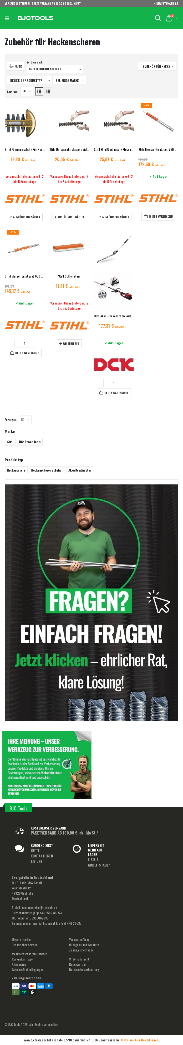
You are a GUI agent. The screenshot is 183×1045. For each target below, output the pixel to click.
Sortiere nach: (35, 62)
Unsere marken (21, 939)
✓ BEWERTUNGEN (165, 3)
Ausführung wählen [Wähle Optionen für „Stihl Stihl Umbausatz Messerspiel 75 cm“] (115, 217)
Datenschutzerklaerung (84, 969)
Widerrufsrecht (79, 958)
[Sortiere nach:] (55, 69)
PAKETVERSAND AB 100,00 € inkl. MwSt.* (64, 833)
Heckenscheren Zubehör (47, 470)
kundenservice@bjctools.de (39, 907)
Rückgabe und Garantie (84, 944)
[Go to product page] (25, 123)
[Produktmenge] (25, 343)
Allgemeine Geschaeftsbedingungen (27, 967)
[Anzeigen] (26, 91)
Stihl (10, 441)
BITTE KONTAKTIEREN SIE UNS (42, 856)
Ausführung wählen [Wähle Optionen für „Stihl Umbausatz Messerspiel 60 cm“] (71, 217)
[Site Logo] (35, 18)
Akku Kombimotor (79, 470)
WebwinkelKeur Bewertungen (139, 1039)
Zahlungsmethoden (81, 949)
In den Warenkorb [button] (161, 216)
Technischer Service (24, 944)
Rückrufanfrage (22, 958)
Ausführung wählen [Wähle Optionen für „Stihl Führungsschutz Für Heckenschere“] (26, 217)
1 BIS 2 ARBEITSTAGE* (99, 862)
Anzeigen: (12, 91)
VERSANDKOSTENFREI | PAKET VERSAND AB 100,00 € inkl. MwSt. (43, 3)
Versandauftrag (79, 939)
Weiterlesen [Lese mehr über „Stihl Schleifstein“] (71, 343)
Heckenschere (16, 470)
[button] (8, 18)
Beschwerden (77, 964)
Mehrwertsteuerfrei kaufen (29, 953)
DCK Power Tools (30, 441)
